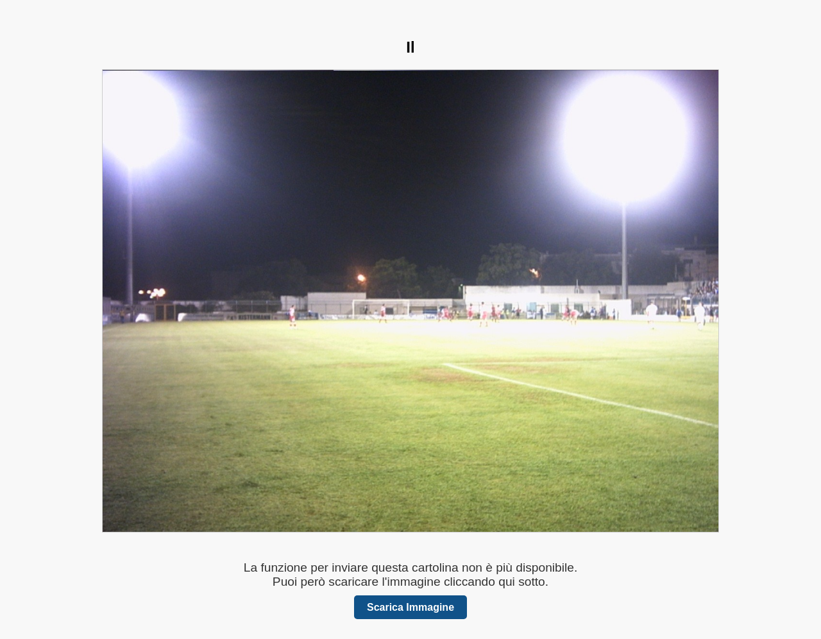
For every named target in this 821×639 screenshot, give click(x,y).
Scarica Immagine (410, 607)
